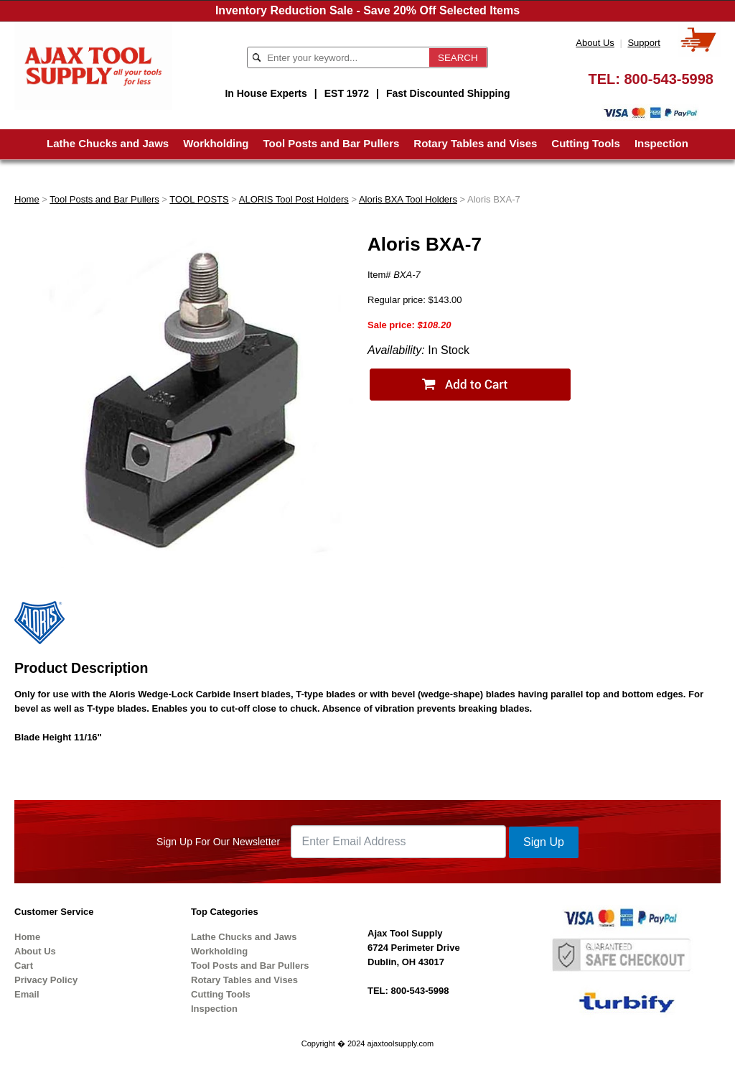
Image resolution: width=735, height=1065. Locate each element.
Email (26, 994)
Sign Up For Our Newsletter (218, 842)
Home (26, 199)
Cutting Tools (585, 143)
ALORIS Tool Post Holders (294, 199)
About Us (595, 42)
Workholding (215, 143)
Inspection (661, 143)
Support (643, 42)
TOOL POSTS (198, 199)
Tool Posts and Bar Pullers (331, 143)
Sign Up (543, 842)
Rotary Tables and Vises (475, 143)
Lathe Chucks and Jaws (108, 143)
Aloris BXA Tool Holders (408, 199)
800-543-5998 (668, 79)
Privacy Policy (46, 980)
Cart (23, 965)
